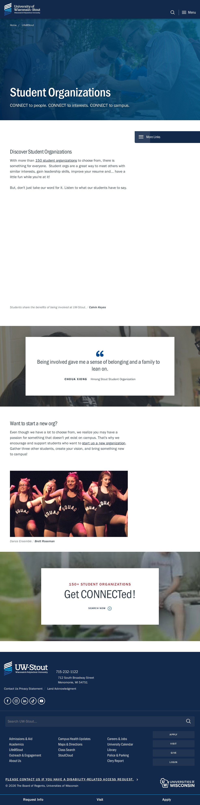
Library (111, 751)
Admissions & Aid (20, 740)
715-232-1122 (69, 673)
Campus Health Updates (74, 740)
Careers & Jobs (117, 740)
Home (13, 25)
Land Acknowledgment (61, 690)
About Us (15, 762)
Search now (97, 608)
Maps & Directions (70, 746)
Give (174, 754)
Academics (16, 746)
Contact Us (11, 690)
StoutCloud (65, 757)
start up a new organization (103, 443)
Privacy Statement (31, 690)
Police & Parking (118, 757)
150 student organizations (56, 161)
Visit (173, 745)
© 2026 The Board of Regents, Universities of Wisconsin (41, 787)
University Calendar (120, 746)
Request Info (33, 799)
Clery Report (115, 762)
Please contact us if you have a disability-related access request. (69, 781)
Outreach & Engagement (25, 757)
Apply (173, 736)
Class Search (66, 751)
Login (173, 763)
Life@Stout (28, 25)
